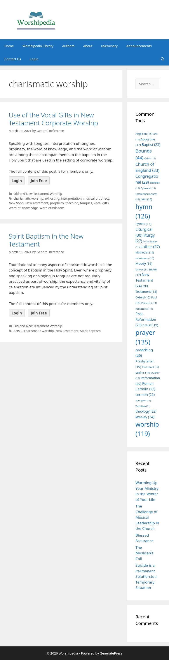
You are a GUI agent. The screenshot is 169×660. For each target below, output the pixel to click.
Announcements (139, 46)
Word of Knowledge (23, 208)
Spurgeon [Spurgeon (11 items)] (143, 400)
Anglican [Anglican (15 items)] (144, 134)
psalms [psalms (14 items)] (143, 372)
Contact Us (12, 59)
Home (9, 46)
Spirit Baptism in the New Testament (46, 240)
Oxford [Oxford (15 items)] (143, 297)
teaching (71, 203)
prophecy (57, 203)
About (87, 46)
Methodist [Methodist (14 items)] (145, 252)
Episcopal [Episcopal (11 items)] (148, 188)
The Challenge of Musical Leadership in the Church (147, 517)
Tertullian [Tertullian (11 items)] (143, 406)
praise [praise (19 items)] (150, 325)
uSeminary (109, 46)
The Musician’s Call (144, 553)
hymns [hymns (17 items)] (143, 224)
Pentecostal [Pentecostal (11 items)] (144, 308)
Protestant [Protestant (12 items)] (150, 367)
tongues (86, 203)
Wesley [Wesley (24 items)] (145, 417)
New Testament (36, 203)
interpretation (71, 198)
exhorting (52, 198)
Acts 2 (18, 331)
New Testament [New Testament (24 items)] (144, 280)
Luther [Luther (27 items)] (150, 246)
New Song (16, 203)
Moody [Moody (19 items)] (144, 263)
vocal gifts (101, 203)
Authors (68, 46)
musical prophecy (96, 198)
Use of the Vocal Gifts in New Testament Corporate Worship (53, 118)
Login (34, 59)
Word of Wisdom (52, 208)
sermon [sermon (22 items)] (145, 394)
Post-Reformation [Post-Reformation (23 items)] (146, 319)
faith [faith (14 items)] (146, 199)
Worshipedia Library (38, 46)
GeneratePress (111, 653)
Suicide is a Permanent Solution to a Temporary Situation (147, 576)
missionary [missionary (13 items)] (145, 258)
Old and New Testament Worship (38, 194)
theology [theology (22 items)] (146, 411)
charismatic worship (28, 198)
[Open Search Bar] (162, 59)
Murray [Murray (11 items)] (142, 269)
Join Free (39, 180)
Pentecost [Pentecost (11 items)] (149, 303)
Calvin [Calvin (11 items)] (150, 158)
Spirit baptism (90, 331)
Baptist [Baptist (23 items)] (151, 144)
